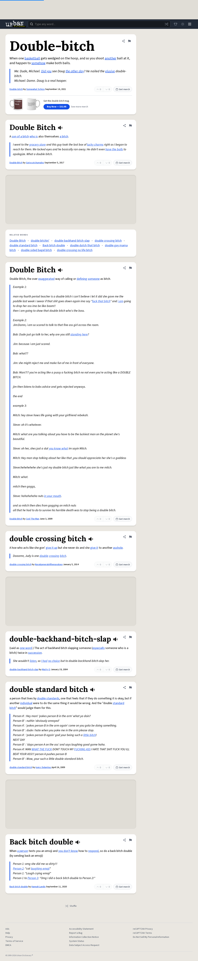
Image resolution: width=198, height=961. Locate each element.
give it (94, 548)
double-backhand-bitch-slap (72, 241)
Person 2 (18, 868)
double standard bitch (23, 245)
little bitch (89, 735)
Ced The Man (32, 519)
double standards (48, 698)
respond (93, 851)
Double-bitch (16, 89)
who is (34, 136)
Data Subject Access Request (84, 945)
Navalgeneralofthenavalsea (49, 564)
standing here (79, 334)
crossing (54, 556)
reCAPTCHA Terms (142, 933)
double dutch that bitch (85, 245)
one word (26, 648)
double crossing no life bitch (74, 250)
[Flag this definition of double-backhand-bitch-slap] (130, 637)
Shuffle (71, 906)
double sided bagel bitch (36, 250)
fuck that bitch (101, 301)
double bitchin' (40, 241)
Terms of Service (14, 941)
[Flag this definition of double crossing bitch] (130, 537)
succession (35, 653)
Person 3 (33, 878)
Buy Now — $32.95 (56, 106)
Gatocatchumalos (35, 162)
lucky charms (95, 145)
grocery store (37, 145)
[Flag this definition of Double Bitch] (130, 125)
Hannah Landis (38, 886)
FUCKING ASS (82, 749)
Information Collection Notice (84, 937)
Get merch (123, 89)
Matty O (46, 669)
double (44, 556)
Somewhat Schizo (35, 89)
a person (22, 851)
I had (44, 661)
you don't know (68, 851)
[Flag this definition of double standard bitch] (130, 687)
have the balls (114, 149)
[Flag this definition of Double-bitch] (129, 41)
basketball (32, 58)
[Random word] (165, 24)
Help (7, 933)
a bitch (64, 136)
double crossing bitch (108, 241)
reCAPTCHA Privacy (143, 929)
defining (82, 279)
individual (26, 703)
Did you (46, 71)
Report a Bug (75, 933)
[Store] (174, 24)
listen (33, 661)
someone (94, 279)
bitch (63, 556)
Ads (7, 929)
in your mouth (52, 496)
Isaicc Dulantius (43, 767)
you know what (58, 448)
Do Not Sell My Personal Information (151, 937)
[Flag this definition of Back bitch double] (130, 840)
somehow (38, 63)
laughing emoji (40, 868)
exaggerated (46, 279)
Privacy (9, 937)
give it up (51, 548)
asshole (118, 548)
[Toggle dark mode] (182, 24)
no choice (54, 661)
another (110, 58)
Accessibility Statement (81, 929)
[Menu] (189, 24)
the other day (75, 71)
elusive (110, 71)
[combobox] (98, 24)
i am (120, 301)
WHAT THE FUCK (42, 749)
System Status (76, 941)
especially (98, 648)
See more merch (79, 106)
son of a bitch (20, 136)
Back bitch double (53, 245)
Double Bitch (16, 162)
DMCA (8, 945)
